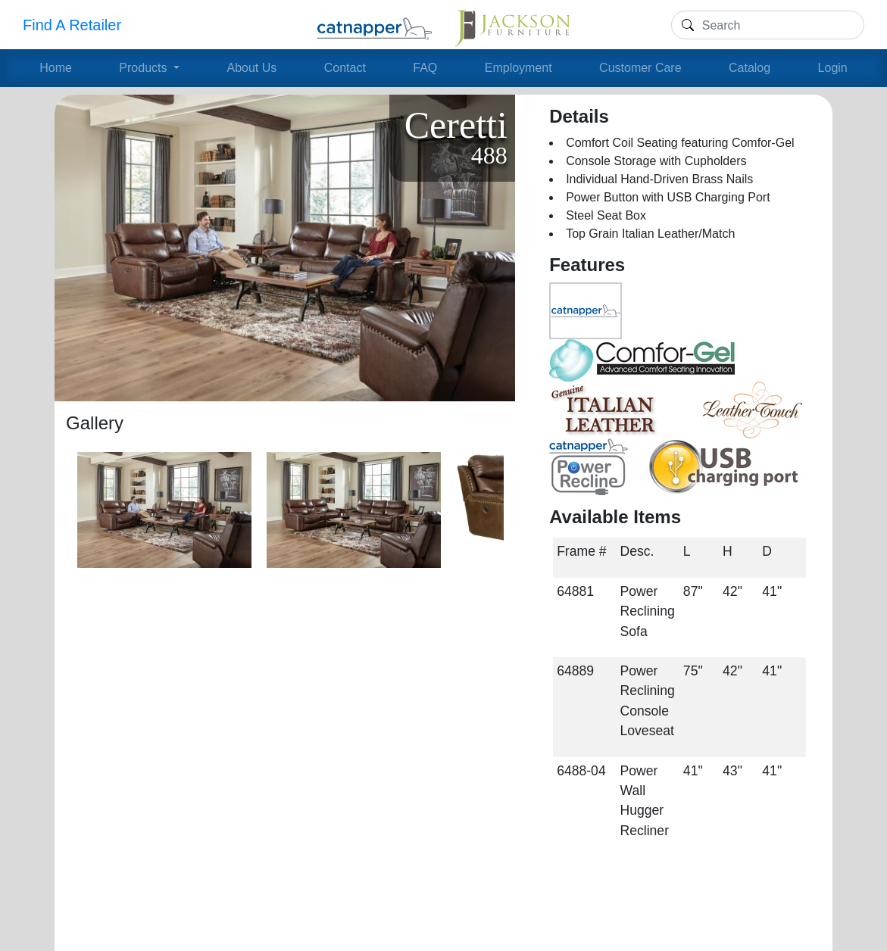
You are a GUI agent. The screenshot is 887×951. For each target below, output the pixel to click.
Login (833, 67)
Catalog (749, 67)
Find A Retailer (72, 25)
